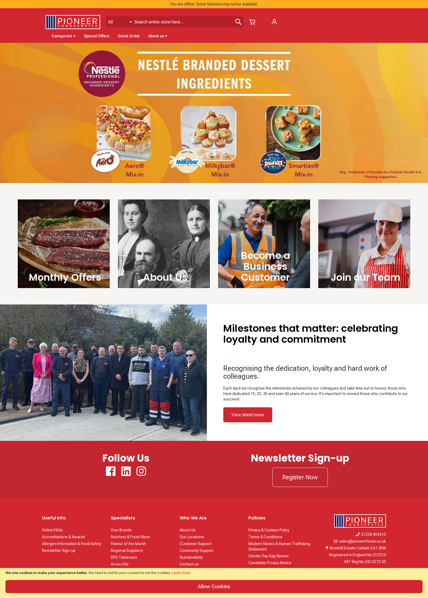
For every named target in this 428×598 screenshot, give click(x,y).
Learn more (181, 573)
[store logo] (73, 22)
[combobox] (174, 21)
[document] (214, 583)
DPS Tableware (124, 557)
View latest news (247, 414)
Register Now (300, 477)
